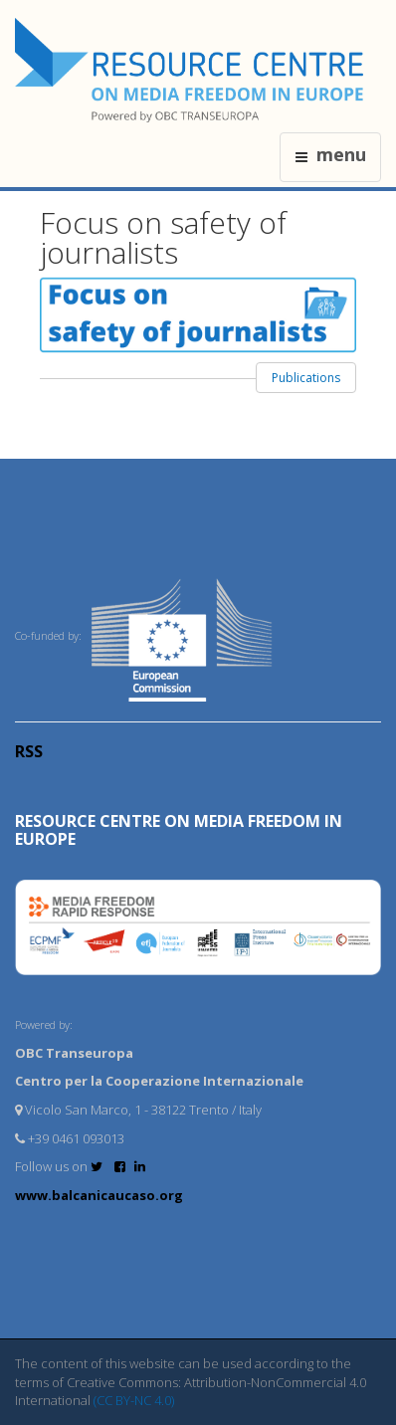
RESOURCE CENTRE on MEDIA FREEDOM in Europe (178, 830)
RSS (29, 751)
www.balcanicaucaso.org (99, 1195)
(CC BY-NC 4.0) (134, 1400)
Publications (306, 377)
